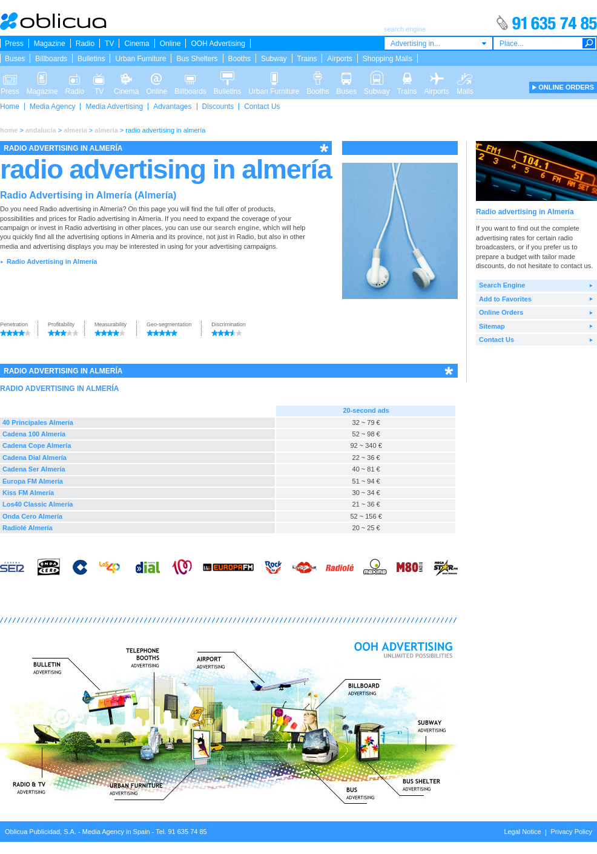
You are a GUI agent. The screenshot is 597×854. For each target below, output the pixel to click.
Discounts (218, 106)
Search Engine (502, 285)
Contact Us (262, 106)
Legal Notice (522, 831)
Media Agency (52, 106)
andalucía (40, 130)
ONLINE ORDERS (566, 87)
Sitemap (492, 326)
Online (170, 43)
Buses (15, 58)
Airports (339, 58)
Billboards (51, 58)
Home (9, 106)
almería (75, 130)
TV (109, 43)
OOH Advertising (218, 43)
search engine (236, 227)
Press (14, 43)
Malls (465, 77)
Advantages (172, 106)
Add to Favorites (505, 299)
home (9, 130)
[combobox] (438, 43)
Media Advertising (114, 106)
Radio (85, 43)
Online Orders (501, 312)
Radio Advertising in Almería (52, 261)
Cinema (136, 43)
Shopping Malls (387, 58)
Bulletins (91, 58)
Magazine (49, 43)
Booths (239, 58)
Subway (274, 58)
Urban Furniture (140, 58)
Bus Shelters (196, 58)
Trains (307, 58)
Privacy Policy (571, 831)
